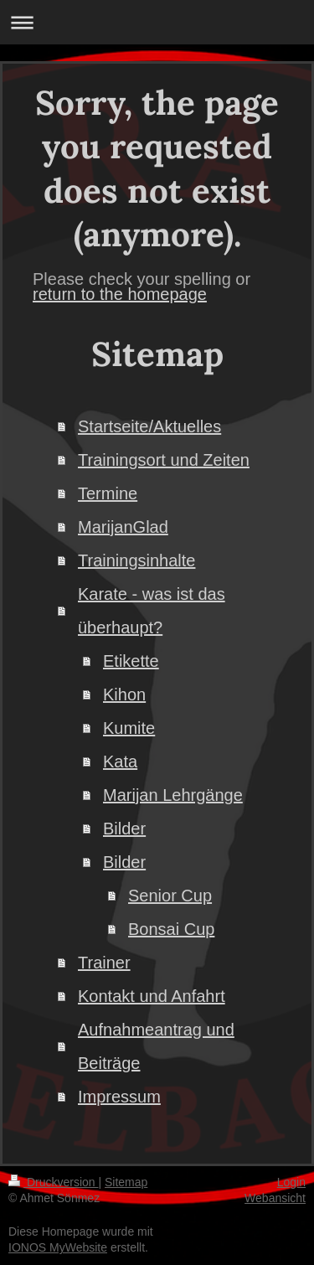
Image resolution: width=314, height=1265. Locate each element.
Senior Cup (170, 895)
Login (291, 1182)
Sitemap (126, 1182)
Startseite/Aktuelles (149, 426)
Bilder (124, 828)
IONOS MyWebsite (57, 1247)
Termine (107, 493)
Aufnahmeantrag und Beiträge (156, 1046)
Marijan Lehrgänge (173, 795)
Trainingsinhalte (136, 560)
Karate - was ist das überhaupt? (151, 611)
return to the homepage (120, 294)
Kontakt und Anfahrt (151, 996)
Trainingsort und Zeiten (164, 460)
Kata (120, 761)
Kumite (129, 728)
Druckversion (53, 1182)
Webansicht (275, 1198)
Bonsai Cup (171, 929)
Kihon (124, 694)
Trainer (104, 962)
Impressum (119, 1096)
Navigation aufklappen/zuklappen (157, 22)
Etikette (131, 661)
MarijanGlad (123, 527)
